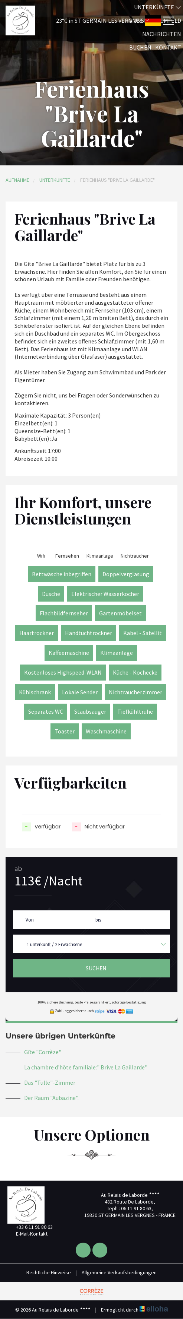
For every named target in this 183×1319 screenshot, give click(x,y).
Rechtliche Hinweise (48, 1272)
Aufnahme (17, 180)
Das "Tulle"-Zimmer (49, 1082)
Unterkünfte (157, 7)
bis (98, 920)
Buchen (140, 47)
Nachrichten (161, 34)
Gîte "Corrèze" (42, 1052)
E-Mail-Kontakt (27, 1233)
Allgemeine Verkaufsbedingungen (119, 1272)
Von (30, 920)
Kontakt (168, 47)
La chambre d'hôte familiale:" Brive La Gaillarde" (85, 1067)
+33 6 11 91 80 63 (30, 1227)
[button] (92, 20)
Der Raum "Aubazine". (51, 1097)
